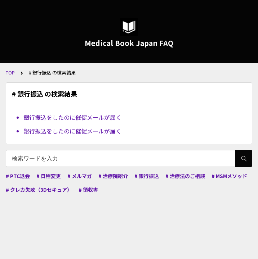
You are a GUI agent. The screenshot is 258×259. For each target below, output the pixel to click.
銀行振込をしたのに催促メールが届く (72, 117)
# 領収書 (88, 189)
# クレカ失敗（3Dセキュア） (39, 189)
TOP (10, 72)
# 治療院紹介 (113, 176)
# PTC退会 (18, 176)
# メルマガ (79, 176)
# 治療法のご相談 (185, 176)
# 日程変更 (48, 176)
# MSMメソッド (229, 176)
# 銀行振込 (146, 176)
